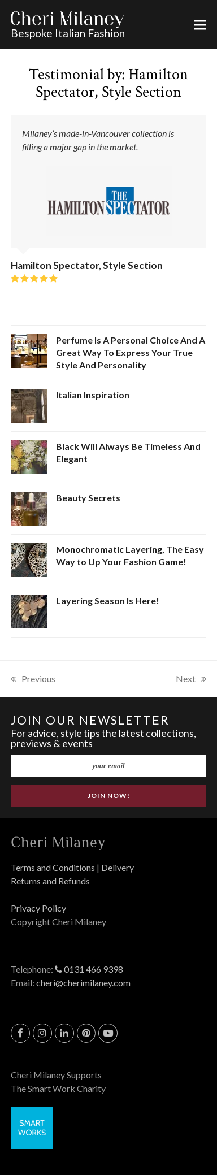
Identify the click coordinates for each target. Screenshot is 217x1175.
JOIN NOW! (109, 795)
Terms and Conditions (53, 867)
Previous (33, 679)
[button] (200, 24)
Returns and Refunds (50, 880)
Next (191, 679)
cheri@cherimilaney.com (83, 982)
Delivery (117, 867)
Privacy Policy (38, 908)
